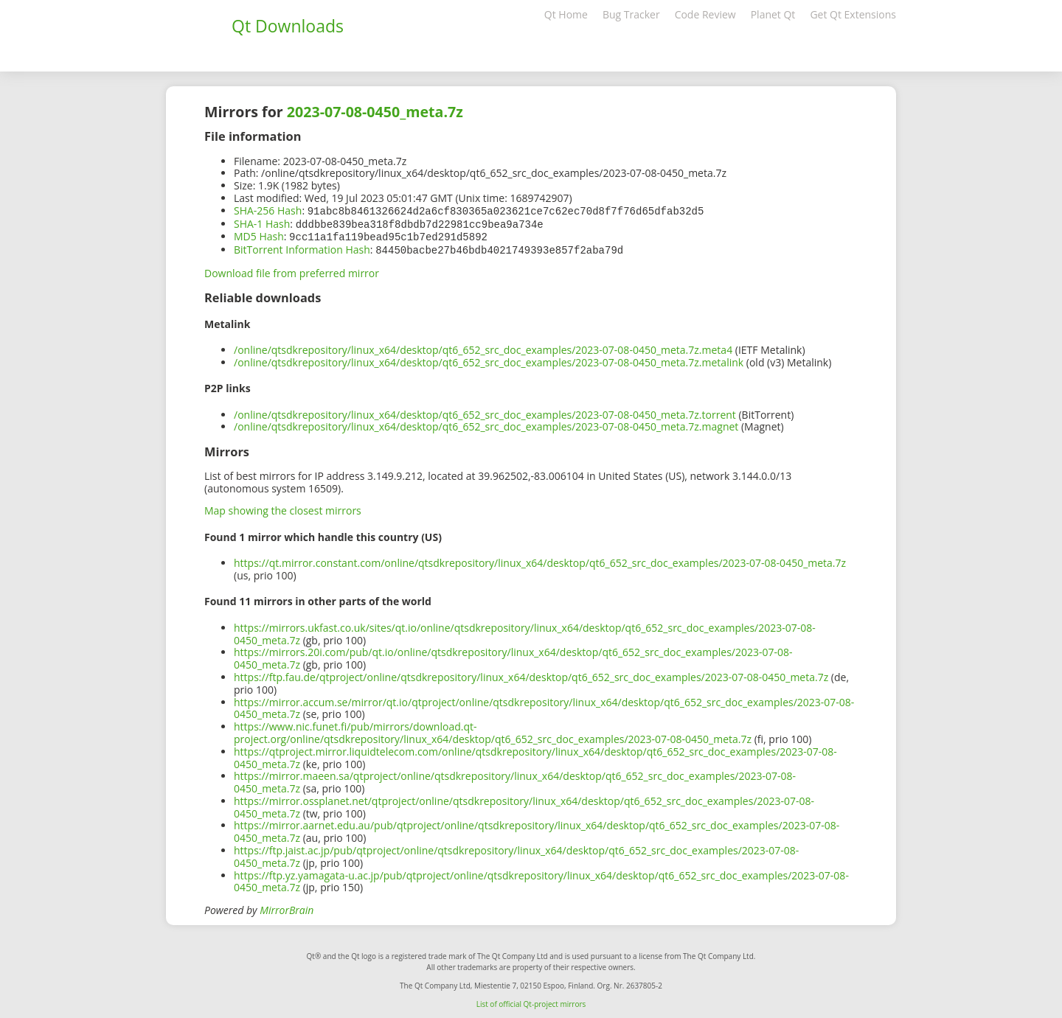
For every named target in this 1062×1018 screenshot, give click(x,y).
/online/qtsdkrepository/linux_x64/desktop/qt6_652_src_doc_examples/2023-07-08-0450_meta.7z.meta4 (483, 347)
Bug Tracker (631, 14)
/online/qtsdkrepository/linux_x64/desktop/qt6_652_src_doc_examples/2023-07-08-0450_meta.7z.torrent (485, 412)
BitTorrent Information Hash (302, 247)
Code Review (705, 14)
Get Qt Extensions (853, 14)
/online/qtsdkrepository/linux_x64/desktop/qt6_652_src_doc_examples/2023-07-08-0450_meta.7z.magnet (486, 423)
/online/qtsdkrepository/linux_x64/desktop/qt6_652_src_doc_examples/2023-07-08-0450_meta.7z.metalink (488, 359)
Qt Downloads (288, 26)
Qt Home (566, 14)
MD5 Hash (259, 235)
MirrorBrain (286, 907)
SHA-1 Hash (262, 223)
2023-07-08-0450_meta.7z (375, 112)
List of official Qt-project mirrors (531, 1001)
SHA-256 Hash (268, 210)
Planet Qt (773, 14)
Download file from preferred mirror (291, 270)
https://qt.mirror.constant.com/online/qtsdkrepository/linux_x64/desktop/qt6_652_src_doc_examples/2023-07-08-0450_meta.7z (540, 560)
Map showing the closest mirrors (282, 508)
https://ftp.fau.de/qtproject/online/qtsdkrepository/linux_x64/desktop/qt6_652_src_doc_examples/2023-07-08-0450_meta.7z (531, 674)
